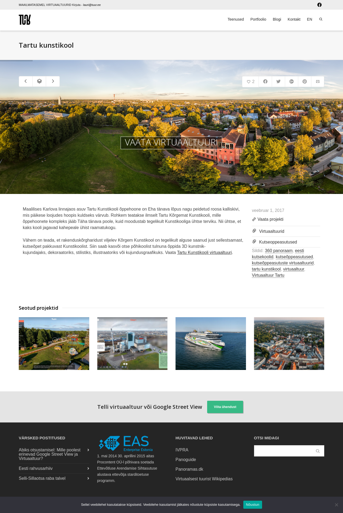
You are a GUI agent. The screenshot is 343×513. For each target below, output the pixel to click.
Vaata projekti (268, 219)
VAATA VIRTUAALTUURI (171, 142)
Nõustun (252, 505)
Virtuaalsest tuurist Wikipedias (204, 479)
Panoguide (186, 459)
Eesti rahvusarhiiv (36, 468)
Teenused (236, 19)
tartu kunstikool (266, 269)
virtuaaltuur (293, 269)
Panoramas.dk (189, 469)
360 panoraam (279, 250)
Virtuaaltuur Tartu (268, 275)
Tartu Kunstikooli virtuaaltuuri (204, 252)
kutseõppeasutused (294, 256)
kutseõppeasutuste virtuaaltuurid (283, 263)
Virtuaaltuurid (271, 231)
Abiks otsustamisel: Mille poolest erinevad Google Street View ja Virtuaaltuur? (49, 454)
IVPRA (182, 450)
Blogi (277, 19)
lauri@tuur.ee (92, 4)
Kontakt (294, 19)
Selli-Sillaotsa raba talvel (42, 478)
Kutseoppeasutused (278, 242)
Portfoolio (258, 19)
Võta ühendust (225, 407)
